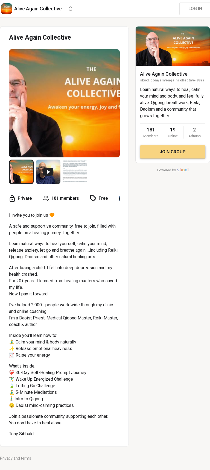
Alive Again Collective (164, 74)
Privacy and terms (15, 458)
